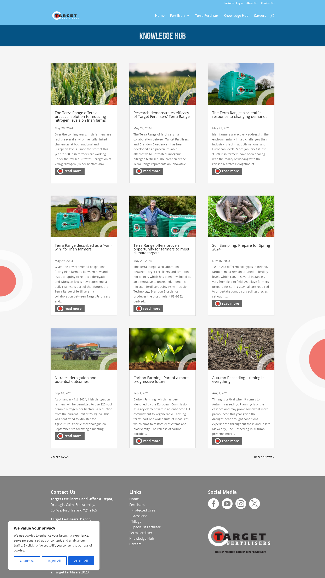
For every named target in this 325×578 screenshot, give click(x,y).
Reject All (54, 561)
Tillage (136, 521)
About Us (251, 3)
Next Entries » (264, 457)
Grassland (139, 516)
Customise (27, 561)
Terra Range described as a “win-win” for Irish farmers (83, 247)
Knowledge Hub (236, 16)
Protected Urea (143, 510)
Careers (260, 16)
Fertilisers (178, 16)
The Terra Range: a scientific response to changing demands (239, 114)
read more (72, 171)
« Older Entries (61, 457)
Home (160, 16)
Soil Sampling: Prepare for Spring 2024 (241, 247)
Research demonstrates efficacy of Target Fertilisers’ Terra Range (161, 114)
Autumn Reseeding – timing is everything (238, 379)
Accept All (81, 561)
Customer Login (233, 3)
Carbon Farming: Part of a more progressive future (161, 379)
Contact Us (267, 3)
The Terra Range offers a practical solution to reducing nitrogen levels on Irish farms (80, 116)
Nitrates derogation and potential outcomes (75, 379)
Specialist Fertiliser (146, 527)
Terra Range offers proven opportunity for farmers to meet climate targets (161, 249)
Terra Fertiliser (206, 16)
